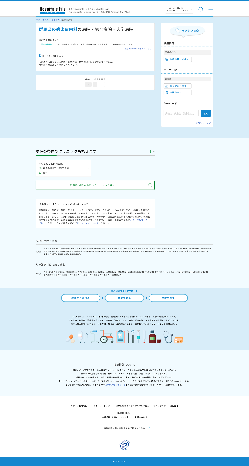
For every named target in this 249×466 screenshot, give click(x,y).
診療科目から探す (177, 59)
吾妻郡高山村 (101, 251)
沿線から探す (174, 92)
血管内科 (107, 274)
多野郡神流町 (167, 248)
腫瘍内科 (140, 272)
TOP (38, 20)
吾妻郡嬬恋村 (77, 251)
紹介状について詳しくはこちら (137, 49)
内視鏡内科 (149, 272)
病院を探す (168, 298)
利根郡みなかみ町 (164, 251)
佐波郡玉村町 (178, 251)
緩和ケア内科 (67, 274)
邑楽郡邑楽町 (75, 254)
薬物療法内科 (118, 274)
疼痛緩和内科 (87, 274)
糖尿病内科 (123, 272)
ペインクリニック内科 (172, 272)
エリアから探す (176, 86)
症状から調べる (80, 298)
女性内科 (204, 272)
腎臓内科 (102, 272)
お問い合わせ (159, 405)
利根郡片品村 (127, 251)
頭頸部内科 (98, 274)
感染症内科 (56, 20)
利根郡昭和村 (150, 251)
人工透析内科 (112, 272)
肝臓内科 (57, 274)
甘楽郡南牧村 (193, 248)
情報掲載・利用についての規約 (116, 417)
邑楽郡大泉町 (63, 254)
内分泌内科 (187, 272)
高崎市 (53, 248)
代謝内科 (196, 272)
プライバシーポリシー (101, 405)
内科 (45, 272)
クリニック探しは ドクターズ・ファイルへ (178, 9)
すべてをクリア (203, 122)
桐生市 (59, 248)
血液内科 (132, 272)
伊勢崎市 (66, 248)
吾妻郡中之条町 (50, 251)
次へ (102, 84)
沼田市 (79, 248)
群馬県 (46, 20)
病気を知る (124, 298)
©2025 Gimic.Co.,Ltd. (124, 461)
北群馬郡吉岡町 (142, 248)
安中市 (110, 248)
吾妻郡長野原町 (64, 251)
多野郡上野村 (155, 248)
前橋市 (46, 248)
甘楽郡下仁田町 (180, 248)
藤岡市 (98, 248)
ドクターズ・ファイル (88, 223)
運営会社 (174, 405)
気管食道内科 (72, 272)
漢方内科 (158, 272)
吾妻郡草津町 (89, 251)
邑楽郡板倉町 (190, 251)
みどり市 (118, 248)
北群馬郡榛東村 (128, 248)
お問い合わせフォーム (115, 385)
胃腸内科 (62, 272)
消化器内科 (52, 272)
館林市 (86, 248)
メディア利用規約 (79, 405)
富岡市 (104, 248)
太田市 (73, 248)
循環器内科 (93, 272)
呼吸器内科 (83, 272)
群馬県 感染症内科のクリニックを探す (92, 185)
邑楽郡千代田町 (50, 254)
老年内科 (77, 274)
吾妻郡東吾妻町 (114, 251)
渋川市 (92, 248)
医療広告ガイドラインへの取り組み (132, 405)
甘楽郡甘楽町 (205, 248)
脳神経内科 (48, 274)
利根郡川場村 (139, 251)
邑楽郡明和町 (202, 251)
